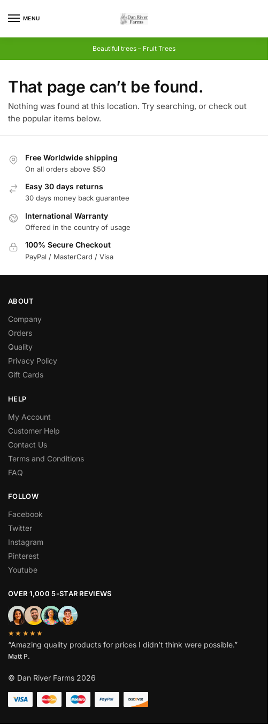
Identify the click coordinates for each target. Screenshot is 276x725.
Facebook (25, 514)
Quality (20, 346)
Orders (20, 332)
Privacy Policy (32, 360)
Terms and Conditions (46, 458)
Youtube (22, 569)
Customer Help (34, 430)
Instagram (25, 541)
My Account (29, 416)
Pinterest (23, 555)
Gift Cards (25, 374)
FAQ (15, 472)
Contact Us (27, 444)
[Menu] (24, 19)
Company (25, 318)
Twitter (20, 528)
